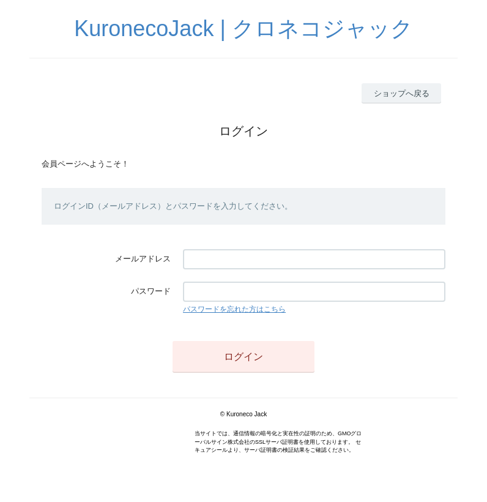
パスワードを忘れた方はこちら (234, 309)
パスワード (151, 291)
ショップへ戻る (401, 93)
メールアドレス (143, 258)
